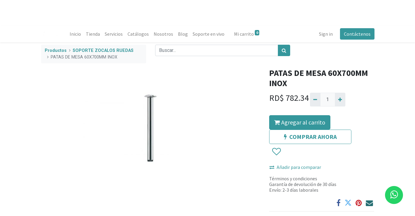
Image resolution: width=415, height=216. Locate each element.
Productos (56, 50)
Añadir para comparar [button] (295, 167)
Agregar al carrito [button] (299, 122)
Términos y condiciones (293, 179)
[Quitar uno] (315, 99)
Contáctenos (357, 34)
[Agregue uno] (340, 99)
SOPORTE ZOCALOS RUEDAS (103, 50)
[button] (276, 152)
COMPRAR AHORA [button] (310, 136)
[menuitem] (76, 34)
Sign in (325, 34)
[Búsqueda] (284, 50)
